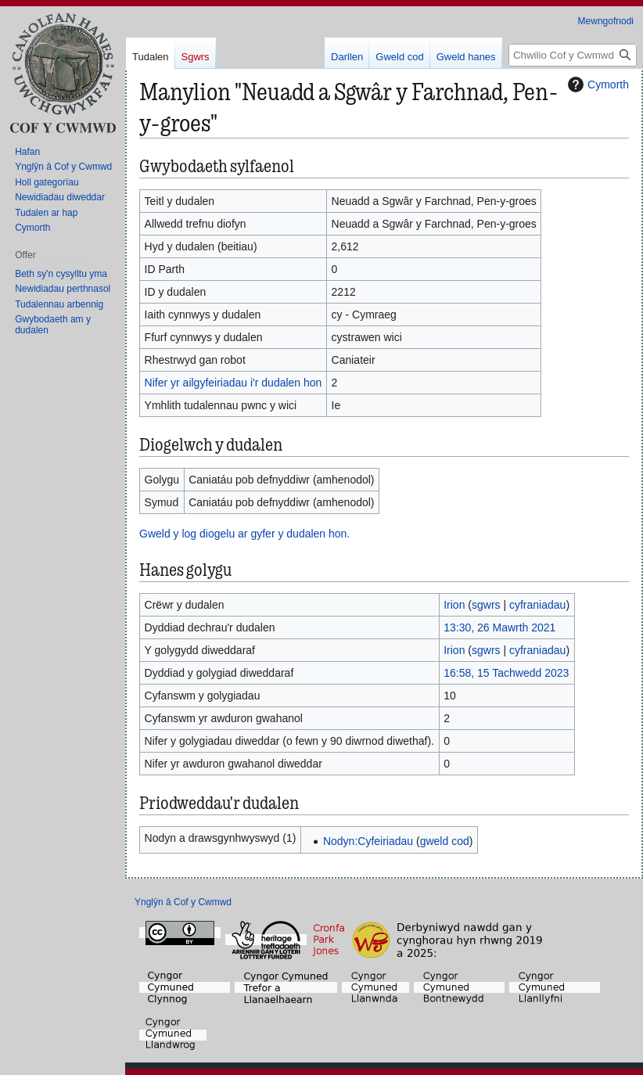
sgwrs (486, 605)
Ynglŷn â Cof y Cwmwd (183, 902)
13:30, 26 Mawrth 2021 (499, 627)
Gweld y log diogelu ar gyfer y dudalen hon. (244, 533)
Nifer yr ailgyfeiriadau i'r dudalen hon (233, 382)
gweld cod (444, 841)
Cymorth (596, 84)
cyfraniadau (537, 605)
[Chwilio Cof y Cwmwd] (572, 55)
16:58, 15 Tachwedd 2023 (506, 673)
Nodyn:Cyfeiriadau (368, 841)
